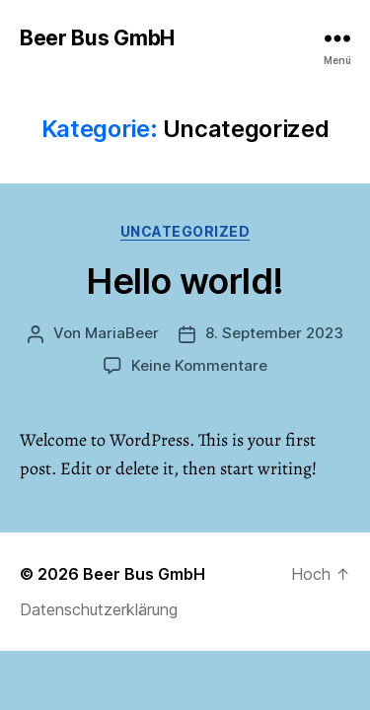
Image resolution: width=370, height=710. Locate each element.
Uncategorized (185, 231)
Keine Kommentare (199, 365)
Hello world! (185, 281)
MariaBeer (122, 332)
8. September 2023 (274, 332)
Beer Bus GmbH (97, 38)
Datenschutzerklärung (99, 609)
